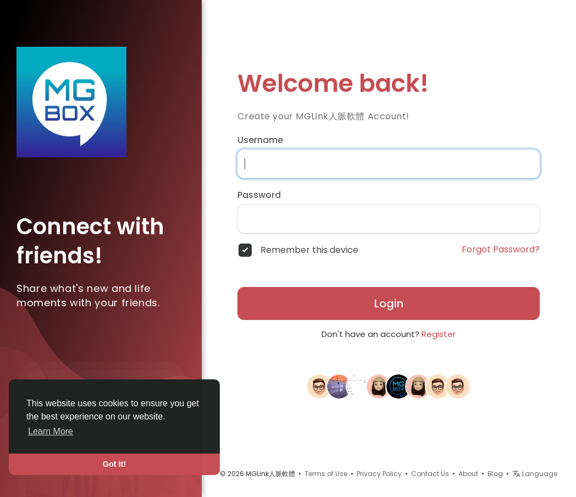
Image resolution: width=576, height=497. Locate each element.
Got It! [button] (114, 464)
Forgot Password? (501, 250)
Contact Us (430, 473)
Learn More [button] (50, 431)
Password (259, 195)
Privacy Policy (379, 473)
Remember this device (309, 250)
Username (260, 140)
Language (534, 473)
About (468, 473)
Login (388, 303)
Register (439, 334)
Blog (495, 473)
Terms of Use (325, 473)
